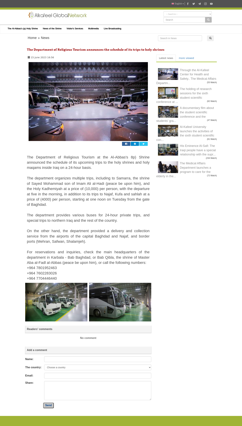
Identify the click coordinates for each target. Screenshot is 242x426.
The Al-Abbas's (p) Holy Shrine (23, 28)
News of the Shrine (52, 28)
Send (48, 405)
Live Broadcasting (112, 28)
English (177, 3)
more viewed (186, 58)
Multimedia (93, 28)
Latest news (166, 58)
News (45, 38)
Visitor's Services (75, 28)
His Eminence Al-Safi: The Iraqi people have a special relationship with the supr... (198, 150)
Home (32, 38)
